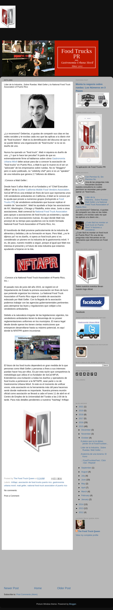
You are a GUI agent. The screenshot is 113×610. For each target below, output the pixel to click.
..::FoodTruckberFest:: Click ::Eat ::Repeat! (93, 461)
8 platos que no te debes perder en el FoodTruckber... (94, 442)
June (83, 480)
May (83, 484)
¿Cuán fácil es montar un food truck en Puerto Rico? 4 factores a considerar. (96, 226)
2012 (81, 512)
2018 (81, 414)
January (85, 499)
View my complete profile (87, 535)
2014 (81, 504)
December (86, 430)
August (84, 472)
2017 (81, 418)
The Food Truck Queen (89, 531)
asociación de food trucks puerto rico (35, 482)
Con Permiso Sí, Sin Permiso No (94, 178)
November (86, 434)
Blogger (72, 604)
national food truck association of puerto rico (47, 485)
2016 (81, 422)
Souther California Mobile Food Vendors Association (43, 189)
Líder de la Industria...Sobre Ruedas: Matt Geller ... (93, 448)
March (84, 491)
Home (38, 588)
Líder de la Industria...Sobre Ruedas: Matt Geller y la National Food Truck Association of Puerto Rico (92, 202)
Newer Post (11, 588)
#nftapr (14, 482)
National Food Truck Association (51, 211)
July (83, 476)
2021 (81, 407)
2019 (81, 410)
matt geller (21, 485)
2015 (81, 426)
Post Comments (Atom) (27, 594)
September (86, 468)
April (83, 487)
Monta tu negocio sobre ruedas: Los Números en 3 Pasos (91, 87)
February (85, 495)
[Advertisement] (37, 568)
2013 (81, 508)
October (85, 438)
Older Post (64, 588)
